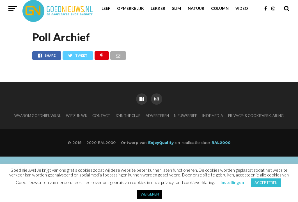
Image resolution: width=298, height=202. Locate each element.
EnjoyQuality (161, 142)
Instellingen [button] (232, 182)
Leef (106, 8)
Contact (101, 115)
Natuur (196, 8)
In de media (212, 115)
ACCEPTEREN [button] (266, 182)
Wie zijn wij (76, 115)
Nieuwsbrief (185, 115)
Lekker (158, 8)
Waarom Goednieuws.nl (37, 115)
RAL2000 (220, 142)
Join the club (128, 115)
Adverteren (157, 115)
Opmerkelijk (130, 8)
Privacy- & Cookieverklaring (256, 115)
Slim (176, 8)
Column (220, 8)
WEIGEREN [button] (150, 194)
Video (241, 8)
